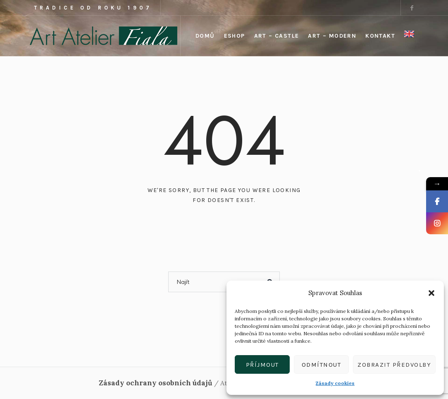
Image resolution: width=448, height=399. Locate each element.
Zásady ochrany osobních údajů (155, 382)
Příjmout (262, 364)
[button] (431, 293)
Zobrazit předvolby (394, 364)
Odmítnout (321, 364)
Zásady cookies (335, 383)
